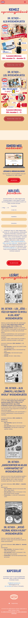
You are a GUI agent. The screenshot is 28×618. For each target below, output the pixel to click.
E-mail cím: (14, 210)
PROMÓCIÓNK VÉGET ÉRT (14, 65)
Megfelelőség (14, 603)
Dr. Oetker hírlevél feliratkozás (16, 241)
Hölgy (3, 207)
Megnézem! (14, 180)
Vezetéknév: (14, 216)
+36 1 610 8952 (7, 586)
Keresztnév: (14, 223)
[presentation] (14, 256)
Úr (8, 207)
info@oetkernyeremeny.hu (14, 583)
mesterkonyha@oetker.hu (10, 247)
